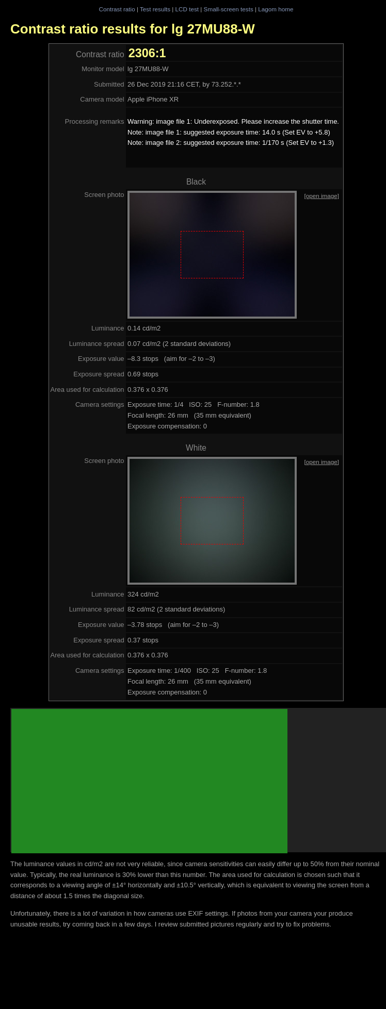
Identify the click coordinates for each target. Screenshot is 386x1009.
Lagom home (275, 9)
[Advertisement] (149, 781)
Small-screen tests (228, 9)
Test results (155, 9)
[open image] (321, 195)
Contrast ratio (117, 9)
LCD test (187, 9)
